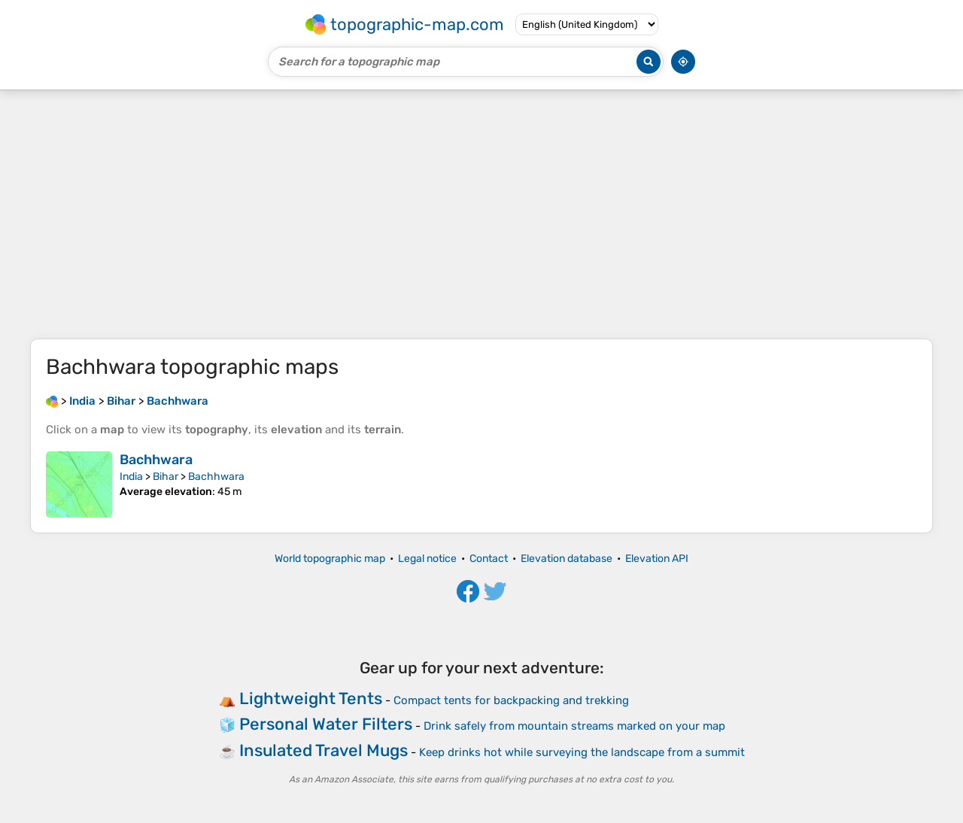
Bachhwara (156, 459)
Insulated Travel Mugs (323, 750)
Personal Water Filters (325, 724)
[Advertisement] (481, 214)
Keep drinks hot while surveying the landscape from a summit (582, 752)
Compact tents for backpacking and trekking (511, 700)
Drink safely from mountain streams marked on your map (574, 726)
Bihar (165, 476)
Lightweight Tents (310, 698)
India (131, 476)
